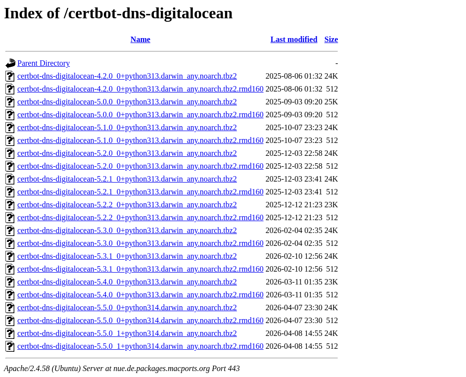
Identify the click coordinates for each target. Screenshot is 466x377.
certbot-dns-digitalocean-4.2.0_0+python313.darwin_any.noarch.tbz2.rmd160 (140, 89)
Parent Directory (43, 63)
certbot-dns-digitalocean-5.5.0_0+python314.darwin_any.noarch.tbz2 (127, 307)
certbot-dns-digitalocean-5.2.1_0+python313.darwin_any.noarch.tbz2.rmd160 (140, 192)
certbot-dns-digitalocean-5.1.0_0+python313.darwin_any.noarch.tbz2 (127, 127)
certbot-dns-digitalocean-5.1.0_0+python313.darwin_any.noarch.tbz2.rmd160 (140, 140)
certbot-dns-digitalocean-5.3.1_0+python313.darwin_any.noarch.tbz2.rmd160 (140, 269)
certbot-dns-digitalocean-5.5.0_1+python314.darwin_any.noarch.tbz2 (127, 333)
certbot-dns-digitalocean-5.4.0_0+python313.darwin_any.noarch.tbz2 (127, 282)
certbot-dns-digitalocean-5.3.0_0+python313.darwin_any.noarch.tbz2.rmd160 (140, 243)
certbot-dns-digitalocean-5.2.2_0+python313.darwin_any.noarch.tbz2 (127, 204)
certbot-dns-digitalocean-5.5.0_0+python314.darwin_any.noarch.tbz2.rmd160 (140, 320)
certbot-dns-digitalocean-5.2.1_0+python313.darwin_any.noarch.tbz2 (127, 179)
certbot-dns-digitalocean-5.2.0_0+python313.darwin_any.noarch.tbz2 (127, 153)
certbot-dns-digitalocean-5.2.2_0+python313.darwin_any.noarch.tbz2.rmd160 (140, 217)
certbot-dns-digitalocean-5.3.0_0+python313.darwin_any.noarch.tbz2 (127, 230)
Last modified (294, 39)
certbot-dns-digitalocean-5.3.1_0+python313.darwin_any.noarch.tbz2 (127, 256)
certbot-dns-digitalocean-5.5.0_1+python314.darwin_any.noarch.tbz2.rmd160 (140, 346)
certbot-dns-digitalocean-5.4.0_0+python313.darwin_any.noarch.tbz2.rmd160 (140, 294)
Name (140, 39)
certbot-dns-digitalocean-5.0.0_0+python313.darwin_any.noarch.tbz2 (127, 101)
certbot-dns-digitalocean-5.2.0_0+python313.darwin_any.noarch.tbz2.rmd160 (140, 166)
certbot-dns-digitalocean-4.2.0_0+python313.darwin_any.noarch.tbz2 (127, 76)
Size (331, 39)
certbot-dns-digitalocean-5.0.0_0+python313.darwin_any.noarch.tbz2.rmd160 (140, 114)
